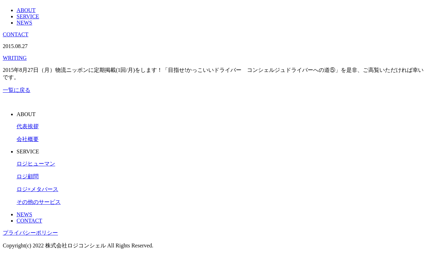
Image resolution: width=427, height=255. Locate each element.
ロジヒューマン (36, 164)
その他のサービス (39, 202)
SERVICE (28, 16)
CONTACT (15, 34)
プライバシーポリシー (30, 233)
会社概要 (28, 139)
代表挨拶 (28, 126)
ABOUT (26, 10)
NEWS (24, 23)
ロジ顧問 (28, 176)
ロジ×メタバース (37, 189)
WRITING (15, 58)
